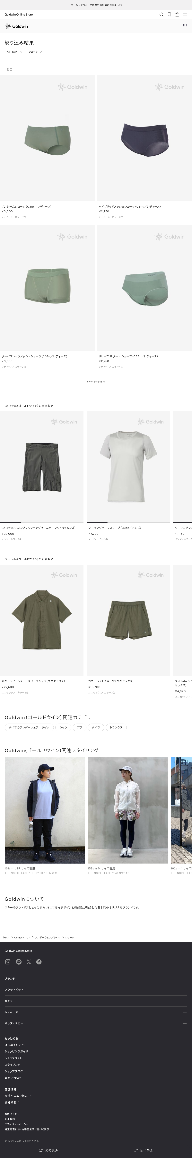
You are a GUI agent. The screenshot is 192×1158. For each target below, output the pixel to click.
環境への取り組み (18, 1096)
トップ (6, 937)
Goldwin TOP (22, 937)
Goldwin (12, 51)
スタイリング (12, 1065)
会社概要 (12, 1102)
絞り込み (48, 1150)
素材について (13, 1078)
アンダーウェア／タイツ (48, 937)
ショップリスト (13, 1058)
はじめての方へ (15, 1045)
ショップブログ (14, 1071)
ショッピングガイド (16, 1051)
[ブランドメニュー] (185, 26)
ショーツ (33, 51)
